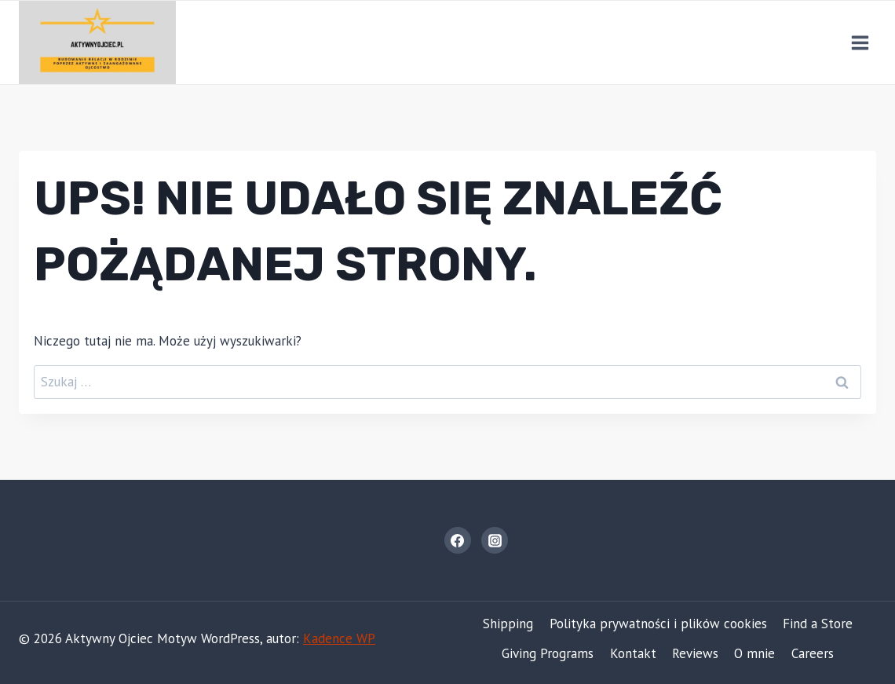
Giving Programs (548, 653)
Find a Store (818, 623)
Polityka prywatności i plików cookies (658, 623)
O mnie (754, 653)
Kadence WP (339, 638)
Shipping (508, 623)
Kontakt (633, 653)
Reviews (695, 653)
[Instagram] (494, 540)
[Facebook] (457, 540)
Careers (812, 653)
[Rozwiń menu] (859, 42)
